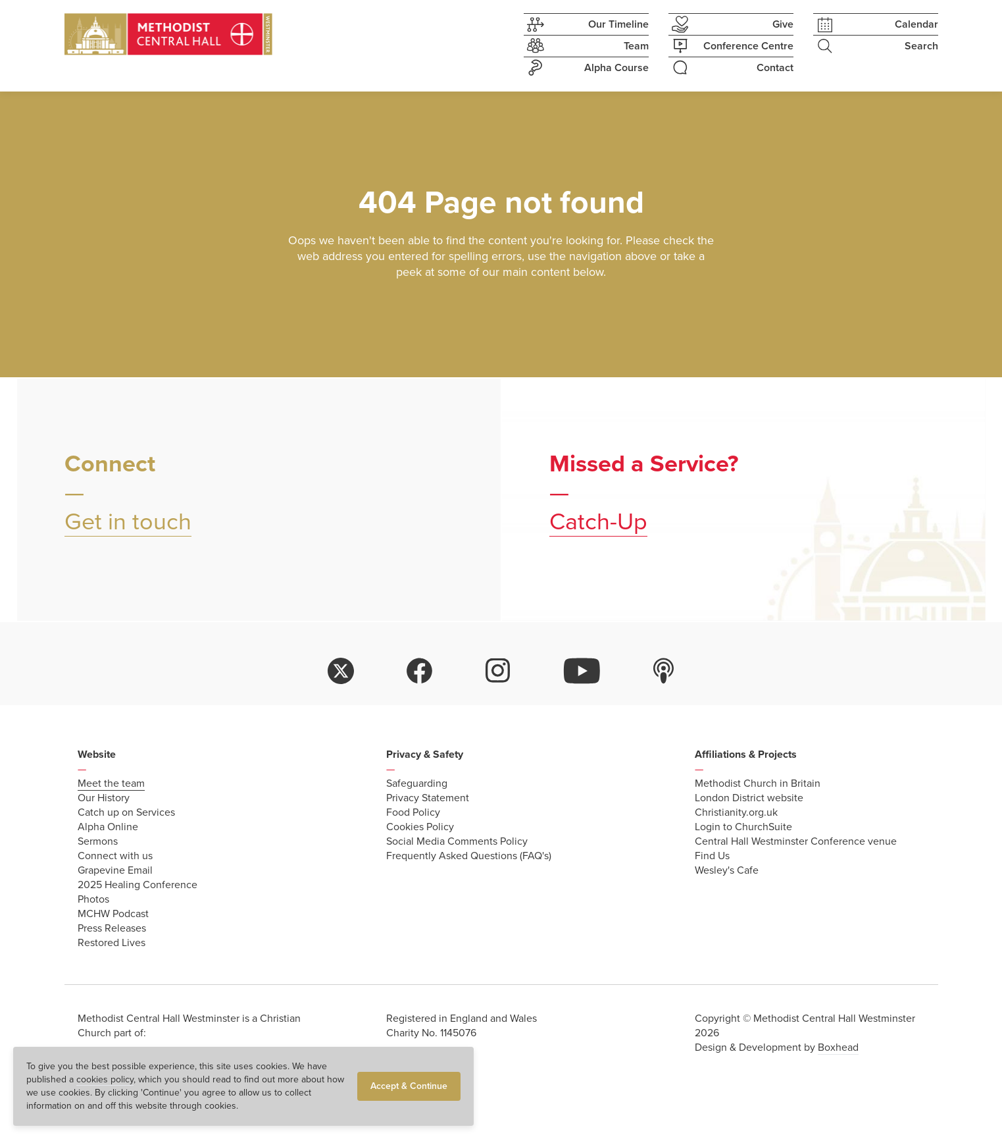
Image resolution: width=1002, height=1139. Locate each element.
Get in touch (127, 522)
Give (730, 24)
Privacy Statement (427, 798)
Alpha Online (108, 827)
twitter (341, 671)
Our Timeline (586, 24)
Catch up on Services (126, 812)
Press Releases (112, 928)
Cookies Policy (420, 827)
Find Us (712, 855)
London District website (749, 798)
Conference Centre (730, 46)
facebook (420, 671)
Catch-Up (598, 522)
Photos (93, 899)
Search (875, 46)
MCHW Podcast (113, 913)
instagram (498, 671)
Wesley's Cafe (727, 870)
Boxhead (838, 1047)
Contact (730, 67)
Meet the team (111, 783)
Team (586, 46)
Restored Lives (111, 942)
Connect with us (115, 855)
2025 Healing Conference (137, 884)
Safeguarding (416, 783)
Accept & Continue (408, 1086)
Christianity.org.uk (736, 812)
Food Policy (413, 812)
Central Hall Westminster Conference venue (796, 841)
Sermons (98, 841)
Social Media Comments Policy (457, 841)
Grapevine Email (115, 870)
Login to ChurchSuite (743, 827)
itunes (663, 671)
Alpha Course (586, 67)
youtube (582, 671)
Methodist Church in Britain (757, 783)
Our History (104, 798)
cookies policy (105, 1079)
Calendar (875, 24)
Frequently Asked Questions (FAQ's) (468, 855)
